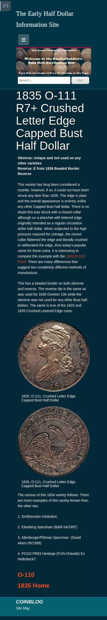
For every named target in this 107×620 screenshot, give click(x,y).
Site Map (23, 608)
